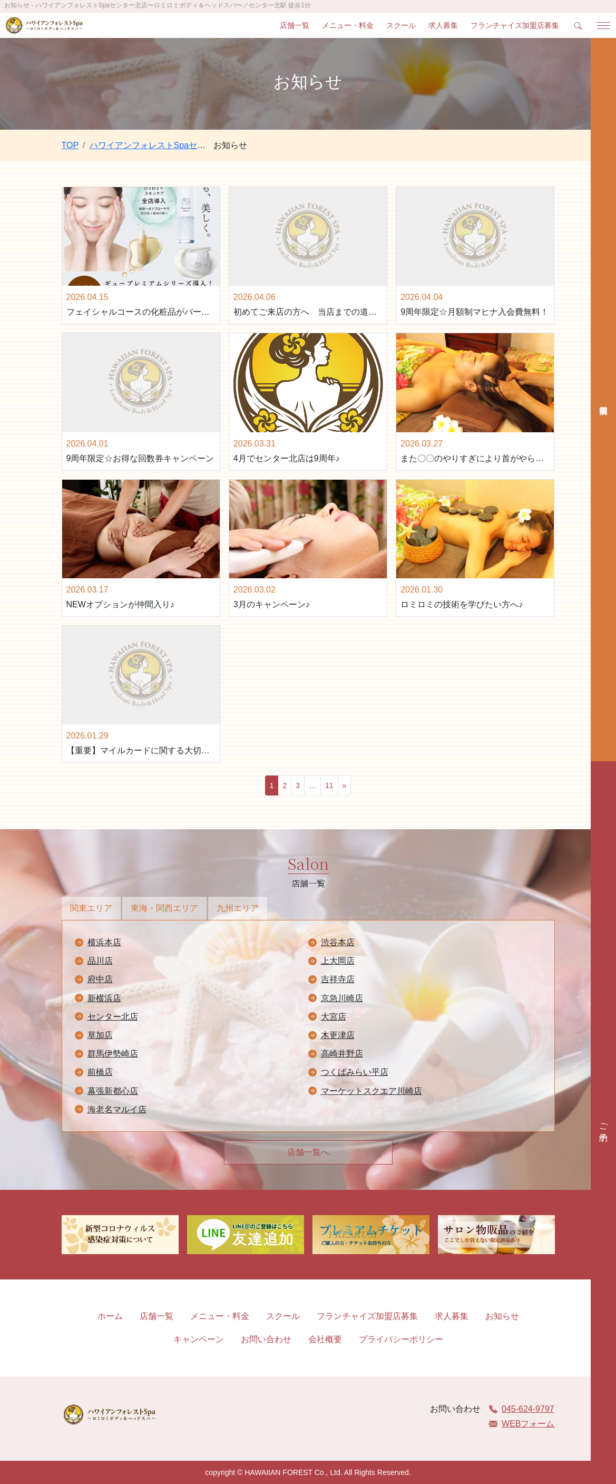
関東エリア (91, 908)
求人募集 (443, 25)
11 (329, 785)
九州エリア (238, 908)
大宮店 (333, 1016)
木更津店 (338, 1035)
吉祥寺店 (338, 979)
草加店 (100, 1035)
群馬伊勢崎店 (112, 1053)
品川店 (100, 960)
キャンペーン (198, 1339)
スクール (401, 25)
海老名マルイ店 (116, 1109)
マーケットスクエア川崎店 (371, 1091)
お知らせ (502, 1316)
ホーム (110, 1316)
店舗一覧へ (308, 1152)
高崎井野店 (342, 1053)
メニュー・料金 (348, 25)
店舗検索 (603, 399)
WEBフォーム (521, 1423)
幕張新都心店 (112, 1091)
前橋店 (100, 1072)
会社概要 (325, 1339)
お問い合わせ (266, 1339)
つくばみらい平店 (354, 1072)
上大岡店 (338, 960)
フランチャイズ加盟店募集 (515, 25)
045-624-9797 (521, 1408)
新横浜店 (104, 998)
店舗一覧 (294, 25)
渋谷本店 (338, 942)
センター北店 (112, 1016)
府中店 (100, 979)
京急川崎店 (342, 998)
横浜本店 (104, 942)
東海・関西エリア (164, 908)
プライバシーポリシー (401, 1339)
